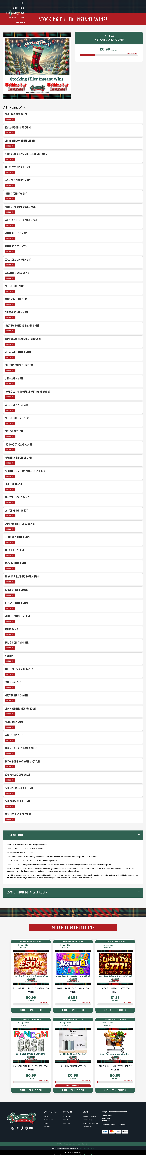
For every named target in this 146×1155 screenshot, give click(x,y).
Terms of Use (87, 1127)
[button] (73, 835)
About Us (47, 1127)
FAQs (99, 5)
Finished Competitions (70, 5)
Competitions (48, 1120)
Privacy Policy (87, 1120)
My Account (67, 1116)
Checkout (66, 1123)
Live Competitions (47, 5)
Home (32, 5)
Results (109, 5)
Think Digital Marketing (86, 1148)
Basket (65, 1120)
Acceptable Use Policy (90, 1123)
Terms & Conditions (89, 1116)
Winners (89, 5)
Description (14, 835)
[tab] (73, 117)
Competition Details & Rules (26, 892)
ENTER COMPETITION (31, 1010)
